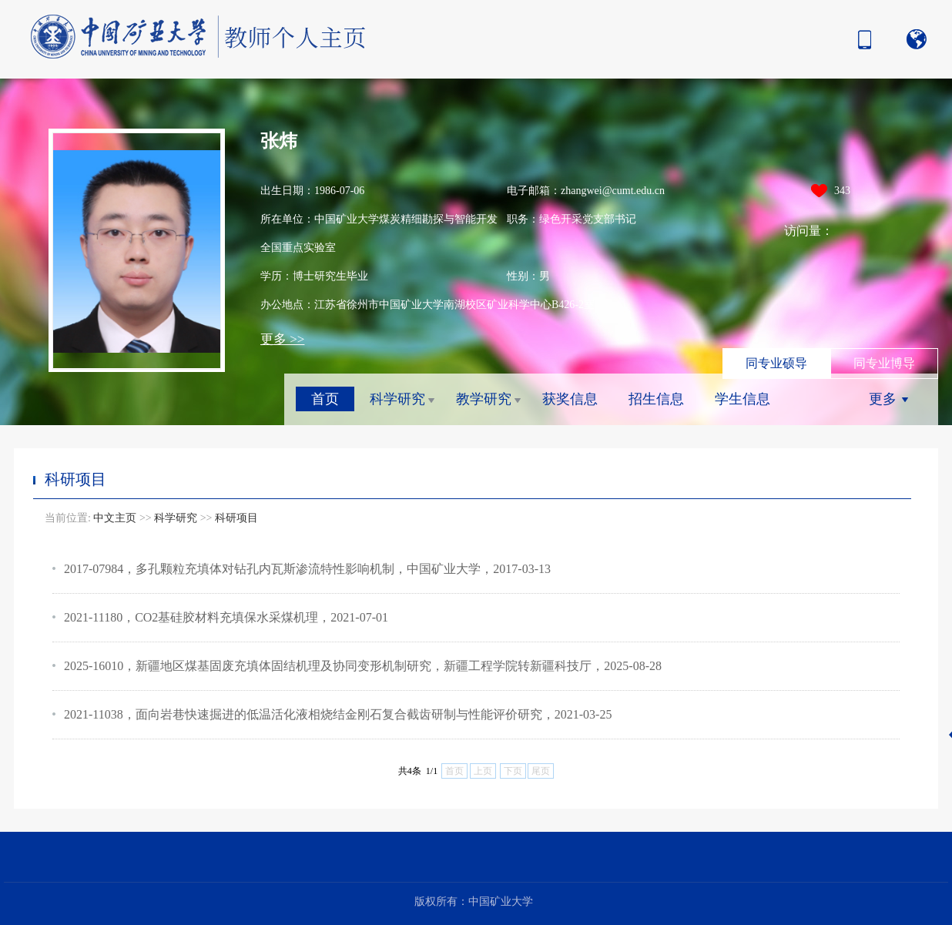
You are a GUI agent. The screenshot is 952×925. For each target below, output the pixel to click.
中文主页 (114, 518)
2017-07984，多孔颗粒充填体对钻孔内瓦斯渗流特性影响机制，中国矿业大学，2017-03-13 (307, 568)
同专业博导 (884, 363)
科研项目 (236, 518)
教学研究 (483, 399)
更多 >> (282, 339)
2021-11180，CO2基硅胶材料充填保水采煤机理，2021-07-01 (226, 617)
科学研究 (397, 399)
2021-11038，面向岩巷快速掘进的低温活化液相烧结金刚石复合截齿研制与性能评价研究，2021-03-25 (338, 714)
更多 (883, 399)
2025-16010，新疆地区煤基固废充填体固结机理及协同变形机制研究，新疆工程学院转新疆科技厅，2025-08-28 (363, 665)
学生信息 (742, 399)
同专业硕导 (776, 363)
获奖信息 (570, 399)
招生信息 (656, 399)
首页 (325, 399)
